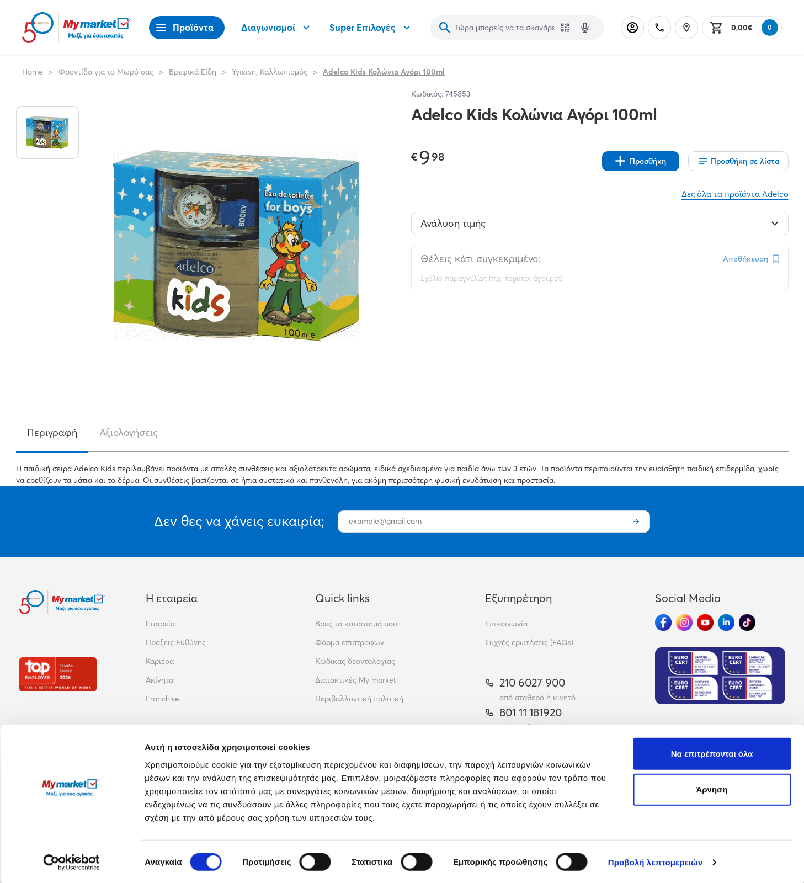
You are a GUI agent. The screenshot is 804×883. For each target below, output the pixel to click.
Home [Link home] (32, 72)
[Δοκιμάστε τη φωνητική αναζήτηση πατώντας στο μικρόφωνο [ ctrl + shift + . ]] (585, 28)
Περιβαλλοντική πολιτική (359, 699)
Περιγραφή (52, 432)
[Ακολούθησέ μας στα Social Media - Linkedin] (726, 622)
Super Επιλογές (371, 27)
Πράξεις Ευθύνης (176, 642)
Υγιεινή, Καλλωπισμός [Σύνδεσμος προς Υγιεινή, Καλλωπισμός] (269, 72)
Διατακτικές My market (355, 680)
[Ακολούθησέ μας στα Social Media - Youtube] (705, 622)
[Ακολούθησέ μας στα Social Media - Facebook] (663, 622)
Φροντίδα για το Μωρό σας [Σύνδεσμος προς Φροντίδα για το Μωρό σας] (105, 72)
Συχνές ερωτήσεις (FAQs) (529, 642)
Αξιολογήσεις (128, 432)
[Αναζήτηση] (444, 27)
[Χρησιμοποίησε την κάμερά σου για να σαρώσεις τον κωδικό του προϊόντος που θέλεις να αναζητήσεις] (565, 28)
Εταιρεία (160, 624)
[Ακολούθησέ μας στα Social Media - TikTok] (747, 622)
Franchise (162, 699)
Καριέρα (160, 661)
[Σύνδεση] (632, 27)
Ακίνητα (159, 680)
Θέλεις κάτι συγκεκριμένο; (480, 258)
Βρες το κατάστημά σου (356, 624)
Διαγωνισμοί (277, 27)
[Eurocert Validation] (720, 675)
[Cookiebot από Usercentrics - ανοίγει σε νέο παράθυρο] (71, 861)
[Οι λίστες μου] (738, 161)
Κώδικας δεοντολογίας (355, 661)
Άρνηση (711, 789)
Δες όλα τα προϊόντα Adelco (735, 194)
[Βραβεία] (58, 674)
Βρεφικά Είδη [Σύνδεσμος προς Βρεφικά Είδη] (192, 72)
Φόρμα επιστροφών (349, 642)
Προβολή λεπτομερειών (655, 861)
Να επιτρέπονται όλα (712, 752)
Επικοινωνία (506, 624)
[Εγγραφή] (636, 521)
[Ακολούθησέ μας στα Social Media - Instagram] (684, 622)
